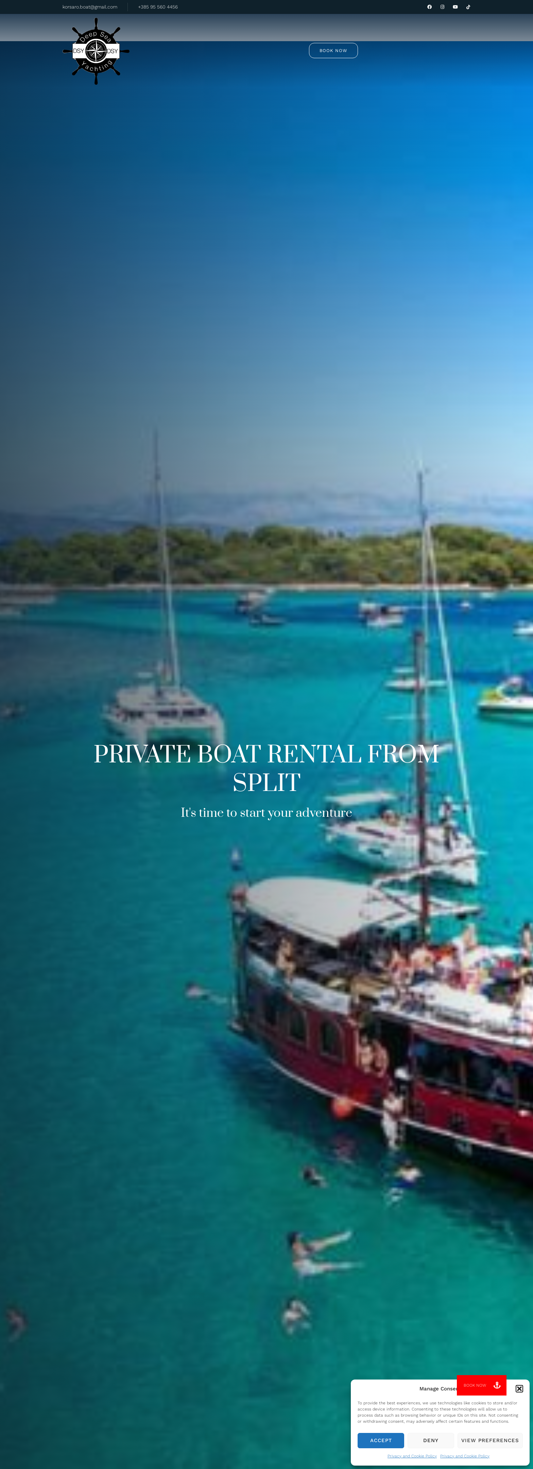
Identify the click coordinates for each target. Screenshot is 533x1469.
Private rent (262, 34)
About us (306, 34)
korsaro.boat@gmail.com (90, 7)
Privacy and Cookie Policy (412, 1456)
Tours (219, 34)
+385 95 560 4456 (158, 7)
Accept (381, 1440)
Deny (431, 1440)
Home (186, 34)
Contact (344, 34)
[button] (519, 1388)
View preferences (490, 1440)
